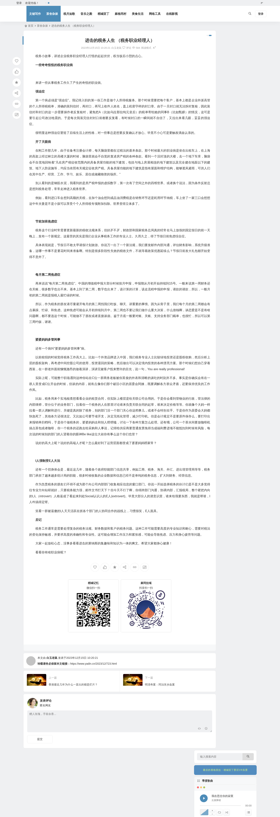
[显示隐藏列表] (248, 92)
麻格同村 (120, 13)
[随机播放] (226, 92)
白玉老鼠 (51, 694)
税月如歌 (69, 13)
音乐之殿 (86, 13)
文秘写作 (35, 13)
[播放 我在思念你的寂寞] (204, 78)
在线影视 (172, 13)
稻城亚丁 (103, 13)
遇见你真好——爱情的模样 (235, 188)
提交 (40, 775)
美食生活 (138, 13)
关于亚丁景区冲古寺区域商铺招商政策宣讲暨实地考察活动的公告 (235, 299)
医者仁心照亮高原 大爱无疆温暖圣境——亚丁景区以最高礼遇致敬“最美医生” (236, 352)
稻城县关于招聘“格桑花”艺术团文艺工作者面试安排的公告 (235, 334)
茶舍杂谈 (52, 13)
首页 (30, 25)
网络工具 (155, 13)
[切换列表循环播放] (219, 92)
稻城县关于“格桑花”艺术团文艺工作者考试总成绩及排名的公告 (235, 281)
